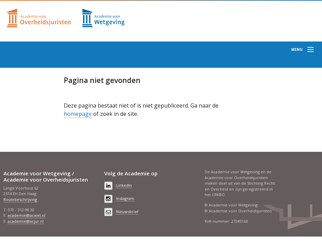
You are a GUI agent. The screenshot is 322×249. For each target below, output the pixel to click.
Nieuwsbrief (127, 211)
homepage (78, 114)
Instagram (125, 198)
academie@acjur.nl (26, 221)
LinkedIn (124, 185)
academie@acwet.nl (26, 215)
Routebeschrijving (20, 199)
